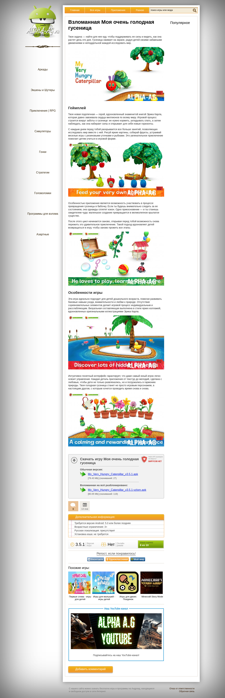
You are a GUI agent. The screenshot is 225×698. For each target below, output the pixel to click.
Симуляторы (43, 124)
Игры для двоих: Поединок (128, 598)
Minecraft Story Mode (152, 596)
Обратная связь (186, 691)
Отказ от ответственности (182, 688)
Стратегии (43, 165)
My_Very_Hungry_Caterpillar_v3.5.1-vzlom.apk (117, 489)
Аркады (43, 62)
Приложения (118, 10)
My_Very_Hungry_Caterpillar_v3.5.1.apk (113, 474)
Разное (140, 10)
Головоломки (42, 186)
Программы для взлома (42, 206)
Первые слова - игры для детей (80, 598)
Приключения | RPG (43, 103)
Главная (74, 10)
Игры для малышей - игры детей (104, 598)
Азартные (43, 227)
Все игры (95, 10)
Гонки (43, 144)
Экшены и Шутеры (43, 83)
